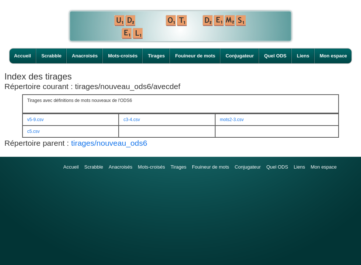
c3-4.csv (131, 119)
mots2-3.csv (232, 119)
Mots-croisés (122, 56)
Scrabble (51, 56)
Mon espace (333, 56)
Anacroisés (85, 56)
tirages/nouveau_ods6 (109, 143)
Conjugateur (239, 56)
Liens (303, 56)
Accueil (22, 56)
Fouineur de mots (195, 56)
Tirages (156, 56)
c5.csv (33, 131)
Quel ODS (275, 56)
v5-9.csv (35, 119)
